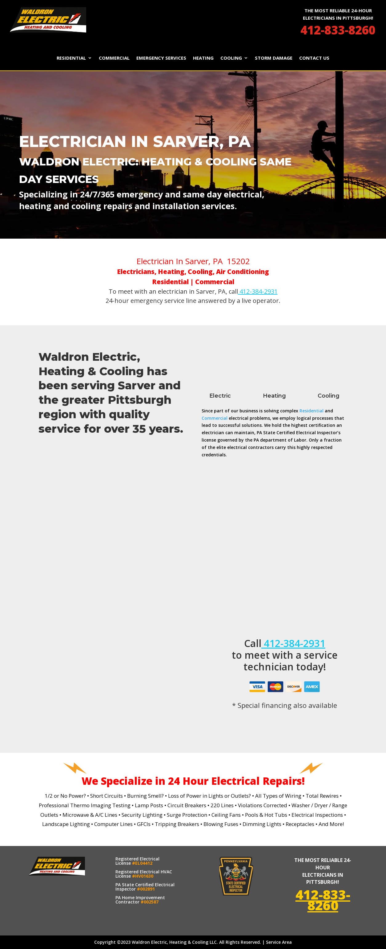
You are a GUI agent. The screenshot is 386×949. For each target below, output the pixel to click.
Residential (71, 58)
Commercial (114, 58)
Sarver (136, 385)
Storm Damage (273, 58)
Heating (203, 58)
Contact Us (314, 58)
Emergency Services (161, 58)
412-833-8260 (338, 30)
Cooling (231, 58)
